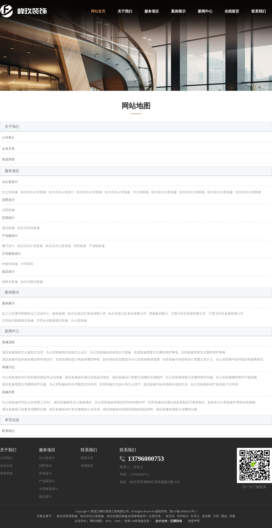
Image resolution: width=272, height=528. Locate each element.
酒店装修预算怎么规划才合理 (22, 352)
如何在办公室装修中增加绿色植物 (231, 402)
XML (117, 520)
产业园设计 (10, 235)
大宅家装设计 (11, 253)
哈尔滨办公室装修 (33, 192)
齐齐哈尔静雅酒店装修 (18, 320)
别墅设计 (8, 200)
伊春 (232, 516)
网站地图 (96, 520)
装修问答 (8, 392)
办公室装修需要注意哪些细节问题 (189, 377)
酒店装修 (8, 228)
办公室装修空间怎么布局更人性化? (26, 402)
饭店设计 (8, 271)
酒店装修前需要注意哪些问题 (176, 409)
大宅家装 (27, 264)
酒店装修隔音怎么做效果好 (73, 402)
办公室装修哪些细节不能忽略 (236, 377)
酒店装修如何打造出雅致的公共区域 (74, 409)
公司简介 (8, 137)
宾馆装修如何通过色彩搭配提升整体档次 (176, 402)
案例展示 (178, 11)
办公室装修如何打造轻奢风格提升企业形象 (32, 377)
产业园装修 (97, 246)
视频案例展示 (158, 313)
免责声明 (194, 520)
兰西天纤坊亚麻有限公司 (188, 313)
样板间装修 (10, 264)
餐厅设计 (8, 246)
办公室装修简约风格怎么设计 (66, 352)
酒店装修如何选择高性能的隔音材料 (128, 409)
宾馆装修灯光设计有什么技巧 (120, 384)
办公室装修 (10, 192)
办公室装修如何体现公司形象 (110, 352)
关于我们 (125, 11)
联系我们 (258, 11)
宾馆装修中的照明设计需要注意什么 (187, 359)
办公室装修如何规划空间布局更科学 (120, 402)
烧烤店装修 (10, 282)
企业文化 (8, 148)
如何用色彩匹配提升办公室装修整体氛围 (131, 359)
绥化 (224, 516)
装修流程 (8, 342)
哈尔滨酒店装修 (32, 282)
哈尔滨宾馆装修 (28, 228)
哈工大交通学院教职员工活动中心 (26, 313)
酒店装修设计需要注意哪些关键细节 (137, 377)
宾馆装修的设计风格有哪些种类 (78, 359)
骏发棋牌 (58, 313)
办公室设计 (10, 182)
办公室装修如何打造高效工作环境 (214, 384)
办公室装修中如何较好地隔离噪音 (239, 359)
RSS (108, 520)
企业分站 (80, 520)
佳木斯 (206, 516)
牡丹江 (195, 516)
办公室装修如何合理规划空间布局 (73, 384)
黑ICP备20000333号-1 (183, 511)
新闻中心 (205, 11)
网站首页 (98, 11)
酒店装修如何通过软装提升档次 (87, 377)
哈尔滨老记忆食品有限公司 (87, 313)
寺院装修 (79, 246)
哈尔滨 (170, 516)
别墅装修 (8, 210)
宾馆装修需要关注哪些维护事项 (156, 352)
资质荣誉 (8, 159)
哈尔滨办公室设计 (61, 192)
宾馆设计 (8, 218)
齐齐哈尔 (183, 516)
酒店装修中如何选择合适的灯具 (165, 384)
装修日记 (8, 367)
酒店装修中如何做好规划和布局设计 (27, 359)
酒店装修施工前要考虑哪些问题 (24, 409)
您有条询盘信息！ (138, 520)
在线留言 (232, 11)
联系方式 (87, 458)
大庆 (216, 516)
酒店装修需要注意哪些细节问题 (24, 384)
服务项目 (151, 11)
